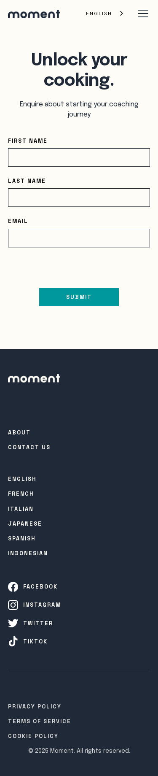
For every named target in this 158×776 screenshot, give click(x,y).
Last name (27, 181)
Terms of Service (39, 721)
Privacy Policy (35, 706)
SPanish (21, 538)
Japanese (25, 523)
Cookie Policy (33, 736)
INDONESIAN (28, 553)
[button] (141, 13)
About (19, 432)
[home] (34, 13)
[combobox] (105, 14)
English (99, 13)
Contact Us (29, 447)
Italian (21, 509)
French (21, 493)
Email (18, 221)
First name (28, 140)
